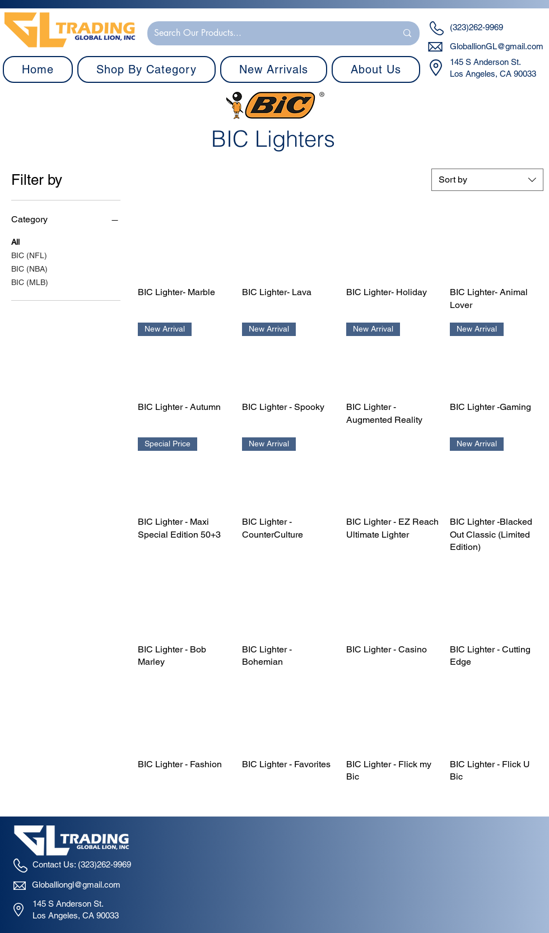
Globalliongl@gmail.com (76, 884)
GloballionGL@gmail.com (496, 46)
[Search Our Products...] (267, 33)
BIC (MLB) (29, 281)
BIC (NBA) (29, 268)
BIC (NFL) (29, 254)
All (15, 241)
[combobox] (487, 180)
